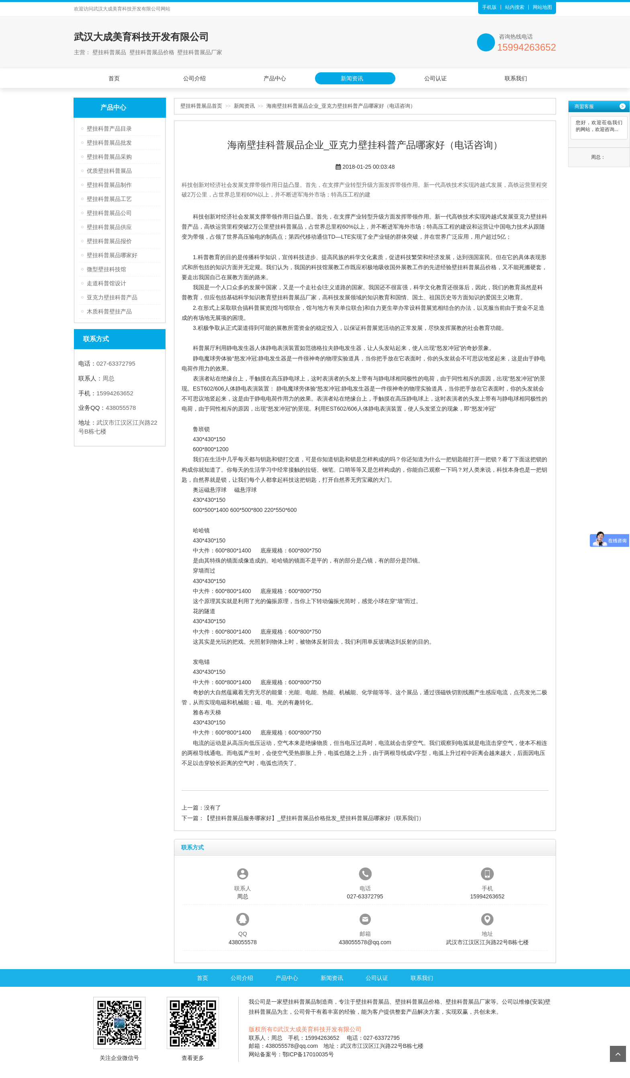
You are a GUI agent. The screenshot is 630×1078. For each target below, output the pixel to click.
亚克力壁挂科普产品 (112, 297)
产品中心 (275, 78)
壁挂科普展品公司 (109, 213)
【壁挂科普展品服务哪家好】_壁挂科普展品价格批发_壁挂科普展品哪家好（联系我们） (314, 818)
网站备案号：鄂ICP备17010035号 (291, 1054)
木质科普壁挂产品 (109, 311)
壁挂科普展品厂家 (294, 297)
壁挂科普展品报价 (109, 241)
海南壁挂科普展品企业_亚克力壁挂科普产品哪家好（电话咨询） (340, 106)
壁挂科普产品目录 (109, 128)
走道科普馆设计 (106, 283)
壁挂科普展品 (286, 226)
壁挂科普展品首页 (201, 106)
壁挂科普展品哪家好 (112, 255)
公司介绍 (194, 78)
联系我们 (516, 78)
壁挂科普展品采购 (109, 156)
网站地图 (542, 7)
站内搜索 (514, 7)
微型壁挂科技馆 (106, 269)
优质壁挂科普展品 (109, 171)
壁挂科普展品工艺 (109, 199)
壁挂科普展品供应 (109, 227)
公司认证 (435, 78)
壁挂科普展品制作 (109, 185)
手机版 (489, 7)
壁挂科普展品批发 (109, 142)
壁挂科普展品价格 (474, 267)
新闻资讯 (352, 78)
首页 (114, 78)
